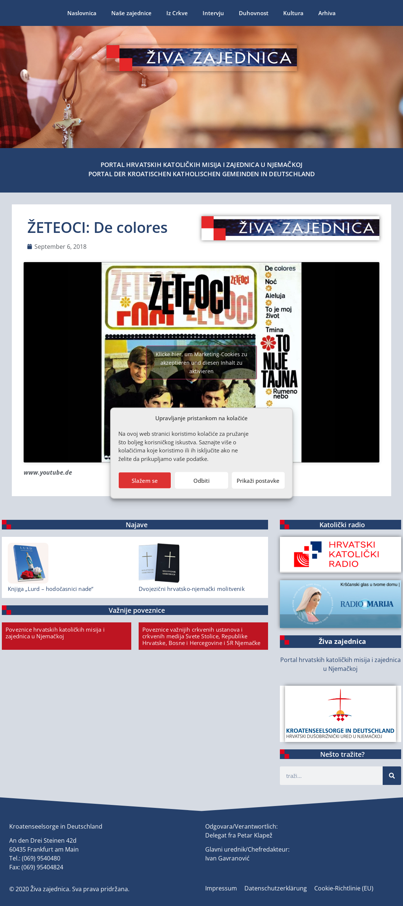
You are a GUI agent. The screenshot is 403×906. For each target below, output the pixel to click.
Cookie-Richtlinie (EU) (343, 888)
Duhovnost (253, 13)
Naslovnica (81, 13)
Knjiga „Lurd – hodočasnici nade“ (50, 588)
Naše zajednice (131, 13)
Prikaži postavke (258, 480)
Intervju (213, 13)
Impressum (221, 888)
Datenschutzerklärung (275, 888)
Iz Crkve (177, 13)
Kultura (293, 13)
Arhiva (327, 13)
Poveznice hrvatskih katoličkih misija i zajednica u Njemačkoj (55, 633)
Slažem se (145, 480)
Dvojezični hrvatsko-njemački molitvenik (192, 588)
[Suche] (392, 775)
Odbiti (201, 480)
